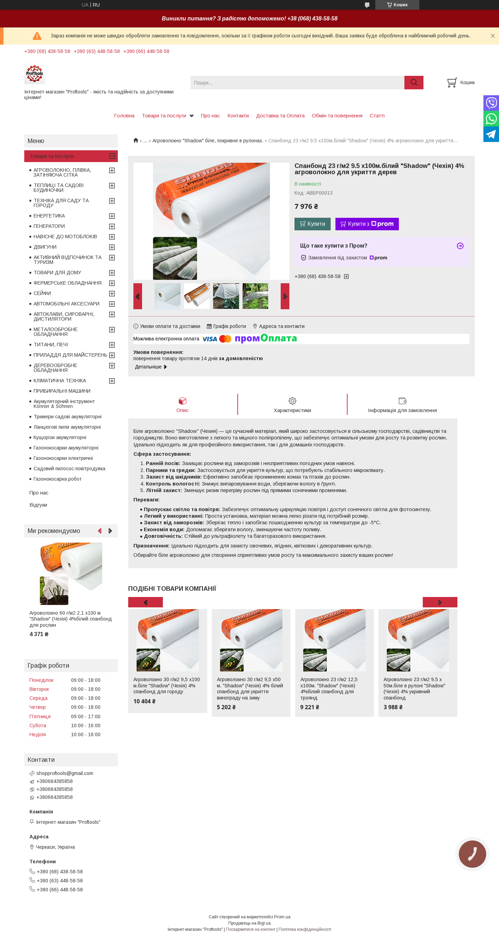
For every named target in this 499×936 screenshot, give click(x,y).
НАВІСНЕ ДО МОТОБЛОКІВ (65, 236)
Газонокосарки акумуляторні (66, 448)
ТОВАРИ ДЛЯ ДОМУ (57, 272)
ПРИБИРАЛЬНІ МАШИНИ (62, 391)
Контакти (238, 115)
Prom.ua (282, 917)
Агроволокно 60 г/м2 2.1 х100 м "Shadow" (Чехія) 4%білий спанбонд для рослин (70, 619)
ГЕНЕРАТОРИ (49, 226)
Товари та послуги (164, 115)
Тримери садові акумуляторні (68, 416)
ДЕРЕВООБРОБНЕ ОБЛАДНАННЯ (55, 368)
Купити (316, 224)
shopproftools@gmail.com (64, 773)
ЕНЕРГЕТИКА (49, 216)
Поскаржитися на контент (250, 929)
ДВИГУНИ (45, 247)
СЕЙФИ (42, 293)
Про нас (210, 115)
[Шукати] (413, 82)
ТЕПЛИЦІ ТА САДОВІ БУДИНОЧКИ (59, 187)
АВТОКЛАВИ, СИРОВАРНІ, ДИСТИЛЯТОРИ (64, 316)
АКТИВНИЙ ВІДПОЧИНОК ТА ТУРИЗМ (68, 260)
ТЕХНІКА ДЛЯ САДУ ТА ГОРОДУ (61, 203)
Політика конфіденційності (305, 929)
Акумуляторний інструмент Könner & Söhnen (64, 404)
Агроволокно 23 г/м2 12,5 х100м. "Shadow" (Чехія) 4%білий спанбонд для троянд (329, 689)
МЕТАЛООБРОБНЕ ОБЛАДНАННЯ (56, 332)
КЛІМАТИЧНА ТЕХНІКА (60, 380)
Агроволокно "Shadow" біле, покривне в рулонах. (207, 140)
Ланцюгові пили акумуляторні (67, 427)
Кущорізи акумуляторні (60, 437)
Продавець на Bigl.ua (249, 923)
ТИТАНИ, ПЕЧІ (51, 344)
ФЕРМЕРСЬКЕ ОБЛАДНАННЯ (68, 283)
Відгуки (38, 505)
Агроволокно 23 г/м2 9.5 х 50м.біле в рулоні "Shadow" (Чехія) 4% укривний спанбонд (414, 689)
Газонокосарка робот (58, 479)
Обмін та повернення (337, 115)
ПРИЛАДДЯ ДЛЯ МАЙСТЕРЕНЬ (70, 355)
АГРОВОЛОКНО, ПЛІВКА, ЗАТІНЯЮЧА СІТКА (62, 172)
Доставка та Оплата (280, 115)
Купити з (371, 224)
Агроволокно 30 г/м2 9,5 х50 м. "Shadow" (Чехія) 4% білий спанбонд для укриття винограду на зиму (250, 689)
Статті (377, 115)
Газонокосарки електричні (63, 458)
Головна (124, 115)
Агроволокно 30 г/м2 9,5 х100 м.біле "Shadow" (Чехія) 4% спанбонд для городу (166, 685)
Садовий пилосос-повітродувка (69, 468)
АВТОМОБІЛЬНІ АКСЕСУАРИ (66, 303)
